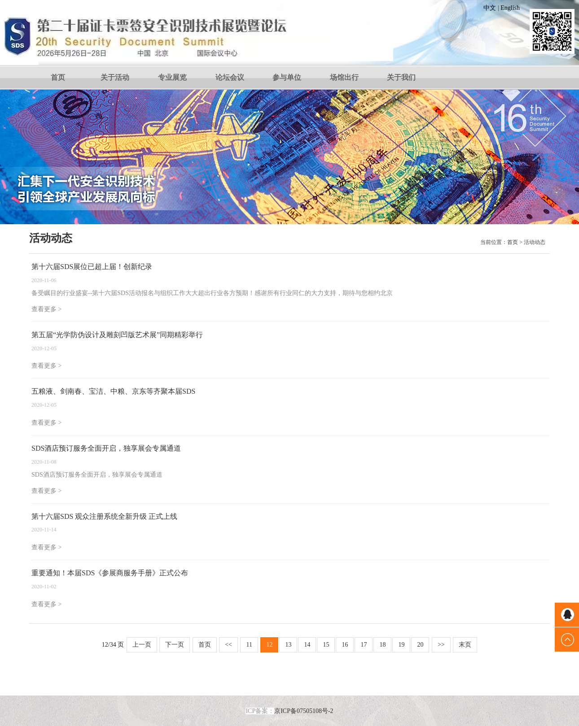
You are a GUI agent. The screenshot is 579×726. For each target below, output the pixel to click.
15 (326, 644)
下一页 (174, 644)
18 (382, 644)
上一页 (141, 644)
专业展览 (172, 77)
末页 (465, 644)
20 (420, 644)
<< (228, 644)
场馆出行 (344, 77)
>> (441, 644)
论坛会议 (229, 77)
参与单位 (286, 77)
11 (249, 644)
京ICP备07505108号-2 (303, 711)
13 (288, 644)
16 (345, 644)
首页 (58, 77)
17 (363, 644)
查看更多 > (46, 309)
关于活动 (115, 77)
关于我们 (401, 77)
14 (307, 644)
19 (401, 644)
